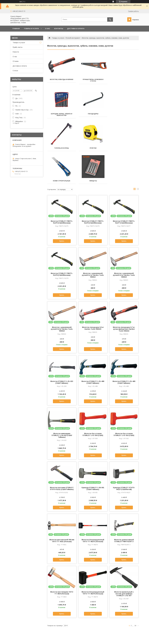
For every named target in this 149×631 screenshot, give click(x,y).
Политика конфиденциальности (101, 628)
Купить (61, 207)
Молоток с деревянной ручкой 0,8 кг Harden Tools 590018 (62, 294)
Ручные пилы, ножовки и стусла (93, 80)
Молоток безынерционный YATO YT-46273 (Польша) (93, 506)
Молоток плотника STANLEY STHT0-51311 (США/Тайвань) (62, 454)
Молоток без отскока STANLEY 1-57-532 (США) (124, 400)
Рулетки (124, 114)
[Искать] (110, 19)
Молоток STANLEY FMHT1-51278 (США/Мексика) (62, 240)
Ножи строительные (61, 146)
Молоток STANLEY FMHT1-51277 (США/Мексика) (124, 188)
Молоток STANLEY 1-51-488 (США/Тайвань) (93, 348)
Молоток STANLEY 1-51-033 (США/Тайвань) (61, 348)
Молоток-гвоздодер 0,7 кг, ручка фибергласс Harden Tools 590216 (124, 294)
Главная (16, 28)
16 (135, 591)
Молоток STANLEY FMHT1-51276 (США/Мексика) (93, 188)
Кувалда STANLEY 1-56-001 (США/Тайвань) (93, 454)
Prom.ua (84, 624)
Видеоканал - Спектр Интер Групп (124, 612)
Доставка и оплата (75, 28)
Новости (16, 52)
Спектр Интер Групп (84, 612)
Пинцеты (93, 146)
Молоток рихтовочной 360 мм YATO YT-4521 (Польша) (61, 506)
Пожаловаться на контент (82, 628)
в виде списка (138, 155)
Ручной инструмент (73, 38)
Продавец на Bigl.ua (74, 626)
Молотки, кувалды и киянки (61, 79)
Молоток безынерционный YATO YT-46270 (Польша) (93, 558)
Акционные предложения (15, 612)
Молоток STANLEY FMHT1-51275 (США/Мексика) (62, 188)
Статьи (15, 70)
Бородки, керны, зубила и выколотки (124, 80)
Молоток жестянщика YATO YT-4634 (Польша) (61, 558)
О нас (47, 28)
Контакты (58, 28)
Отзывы (16, 61)
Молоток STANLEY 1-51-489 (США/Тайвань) (124, 348)
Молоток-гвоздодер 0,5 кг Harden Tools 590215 (93, 294)
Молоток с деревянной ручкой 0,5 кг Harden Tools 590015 (124, 241)
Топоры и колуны (93, 114)
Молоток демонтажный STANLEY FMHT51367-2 (124, 506)
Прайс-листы (17, 47)
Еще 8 (17, 123)
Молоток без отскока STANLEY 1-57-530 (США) (93, 400)
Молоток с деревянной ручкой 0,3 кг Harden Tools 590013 (93, 241)
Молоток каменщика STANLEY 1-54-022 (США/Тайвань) (62, 401)
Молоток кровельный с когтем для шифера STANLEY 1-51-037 (124, 559)
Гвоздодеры (61, 114)
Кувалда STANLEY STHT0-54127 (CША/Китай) (124, 454)
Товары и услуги (31, 28)
